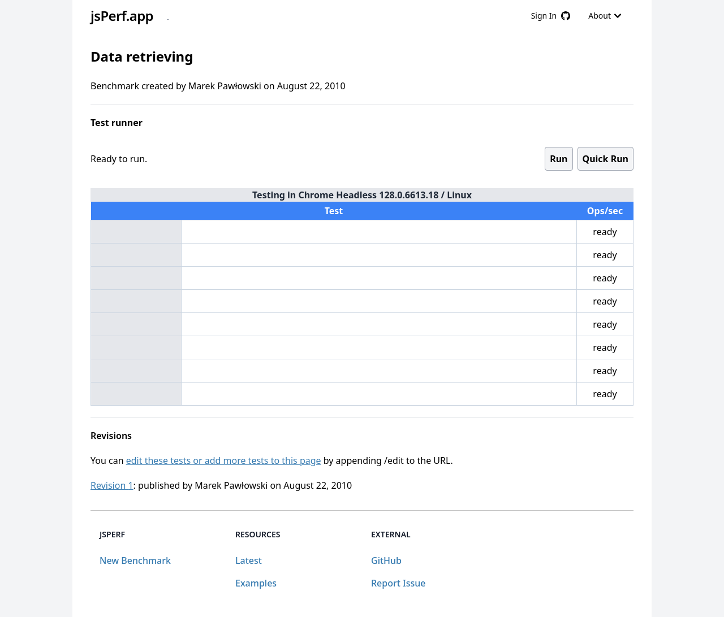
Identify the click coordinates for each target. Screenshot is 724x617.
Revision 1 (111, 485)
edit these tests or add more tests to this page (223, 460)
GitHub (386, 560)
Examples (256, 583)
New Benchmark (135, 560)
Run (558, 159)
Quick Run (605, 159)
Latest (248, 560)
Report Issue (398, 583)
